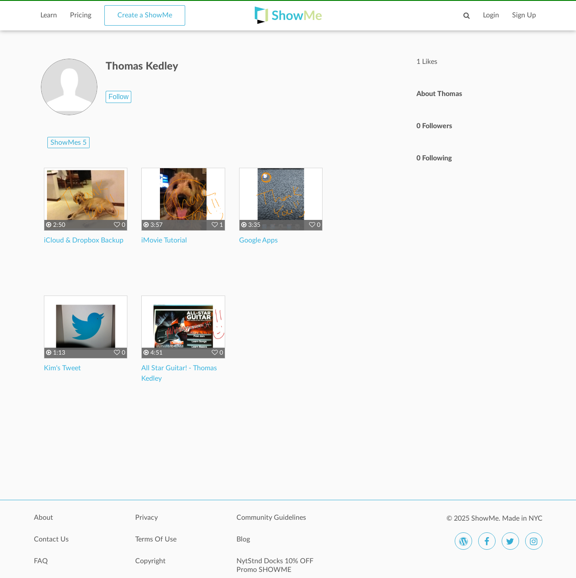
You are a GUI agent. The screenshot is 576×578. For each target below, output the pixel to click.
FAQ (41, 561)
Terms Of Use (155, 539)
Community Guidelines (271, 517)
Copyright (150, 561)
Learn (48, 15)
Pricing (80, 15)
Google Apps (258, 240)
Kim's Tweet (62, 368)
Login (491, 15)
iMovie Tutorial (164, 240)
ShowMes (68, 142)
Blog (243, 539)
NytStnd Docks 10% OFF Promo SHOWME (274, 565)
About (43, 517)
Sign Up (524, 15)
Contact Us (51, 539)
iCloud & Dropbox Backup (83, 240)
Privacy (146, 517)
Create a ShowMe (144, 15)
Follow (118, 96)
